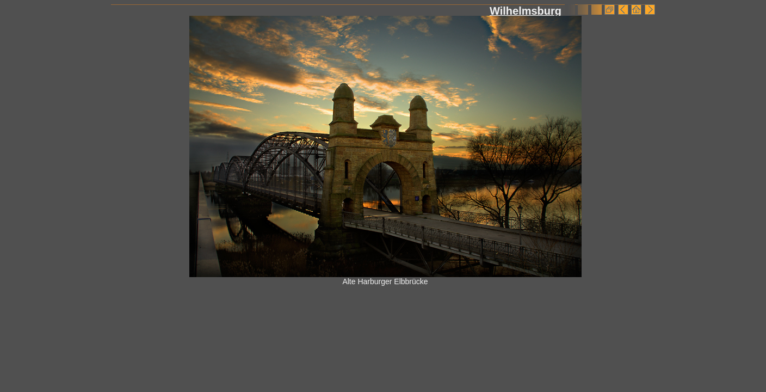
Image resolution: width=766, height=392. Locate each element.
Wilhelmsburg (525, 11)
